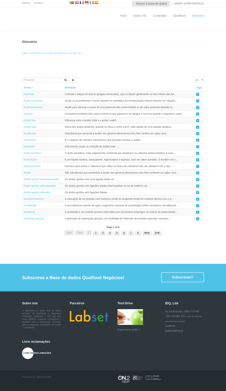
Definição (70, 87)
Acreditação (30, 205)
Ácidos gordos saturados (37, 192)
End (157, 232)
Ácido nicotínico (32, 166)
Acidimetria (29, 140)
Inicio (123, 15)
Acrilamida (29, 212)
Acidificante (29, 133)
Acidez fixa (29, 120)
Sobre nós (139, 15)
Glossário (198, 15)
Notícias (26, 3)
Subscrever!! (182, 277)
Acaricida (28, 94)
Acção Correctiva (32, 100)
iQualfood (179, 15)
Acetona (27, 113)
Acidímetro (29, 146)
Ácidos (27, 172)
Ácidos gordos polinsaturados (39, 185)
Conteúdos (160, 15)
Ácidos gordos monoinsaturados (41, 179)
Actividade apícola (33, 218)
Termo (28, 87)
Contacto (38, 3)
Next (147, 232)
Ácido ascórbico (32, 153)
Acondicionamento (33, 198)
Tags (199, 87)
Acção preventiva (32, 107)
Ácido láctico (30, 159)
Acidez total (29, 126)
